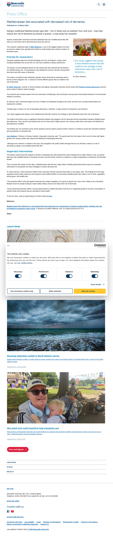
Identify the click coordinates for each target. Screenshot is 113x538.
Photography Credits (71, 522)
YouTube (12, 511)
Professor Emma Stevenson (89, 87)
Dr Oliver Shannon (14, 87)
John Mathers (12, 136)
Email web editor (13, 501)
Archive (10, 467)
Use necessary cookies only (22, 291)
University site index (14, 522)
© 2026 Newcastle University (38, 529)
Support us (44, 524)
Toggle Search (99, 4)
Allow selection (55, 291)
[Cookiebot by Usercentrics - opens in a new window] (96, 245)
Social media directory (15, 517)
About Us (10, 472)
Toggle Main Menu (104, 4)
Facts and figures (16, 449)
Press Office (17, 13)
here (50, 196)
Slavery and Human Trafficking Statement (22, 524)
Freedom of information (52, 522)
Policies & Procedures (89, 522)
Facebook (8, 511)
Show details (96, 284)
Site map (10, 489)
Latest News (11, 462)
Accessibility (29, 522)
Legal (38, 522)
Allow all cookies (88, 291)
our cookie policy (24, 263)
